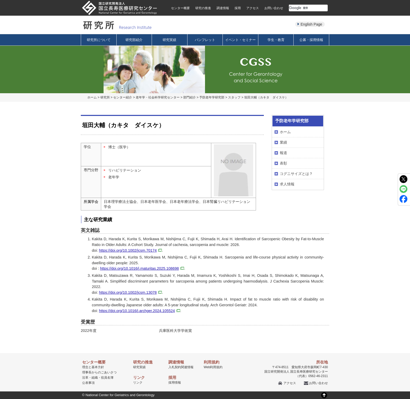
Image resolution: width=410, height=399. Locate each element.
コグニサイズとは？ (296, 174)
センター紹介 (122, 97)
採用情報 (174, 382)
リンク (138, 382)
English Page (311, 24)
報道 (283, 153)
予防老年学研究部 (211, 97)
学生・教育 (275, 40)
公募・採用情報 (311, 40)
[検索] (302, 8)
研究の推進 (203, 8)
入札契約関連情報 (180, 367)
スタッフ (234, 97)
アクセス (252, 8)
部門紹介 (189, 97)
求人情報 (287, 184)
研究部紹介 (134, 40)
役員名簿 (107, 377)
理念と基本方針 (93, 367)
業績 (283, 142)
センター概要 (180, 8)
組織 (95, 377)
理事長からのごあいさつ (99, 372)
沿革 (85, 377)
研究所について (99, 40)
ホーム (92, 97)
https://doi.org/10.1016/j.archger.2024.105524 (139, 311)
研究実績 (169, 40)
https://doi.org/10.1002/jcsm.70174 (130, 250)
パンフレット (205, 40)
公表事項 (88, 383)
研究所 (105, 97)
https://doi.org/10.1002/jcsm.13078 (130, 292)
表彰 (283, 163)
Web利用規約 (213, 367)
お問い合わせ (273, 8)
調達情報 (223, 8)
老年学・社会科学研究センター (158, 97)
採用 (238, 8)
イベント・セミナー (240, 40)
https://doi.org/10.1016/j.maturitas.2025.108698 (142, 268)
